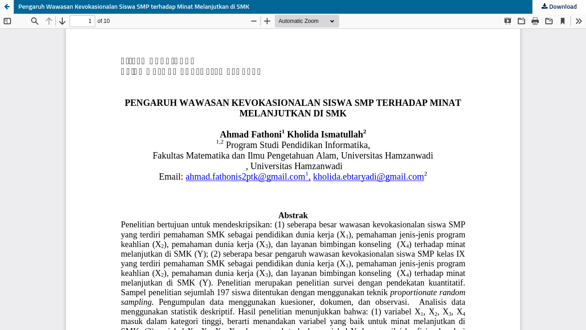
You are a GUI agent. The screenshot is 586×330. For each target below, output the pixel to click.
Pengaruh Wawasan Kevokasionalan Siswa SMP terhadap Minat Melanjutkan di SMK (133, 7)
